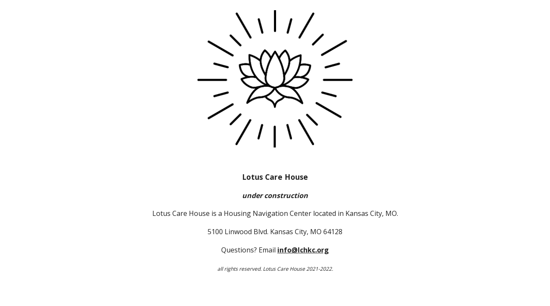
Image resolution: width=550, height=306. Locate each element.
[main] (274, 222)
